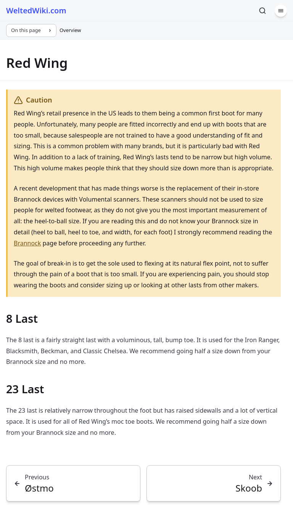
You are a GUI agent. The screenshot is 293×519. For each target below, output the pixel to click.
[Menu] (281, 11)
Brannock (27, 243)
